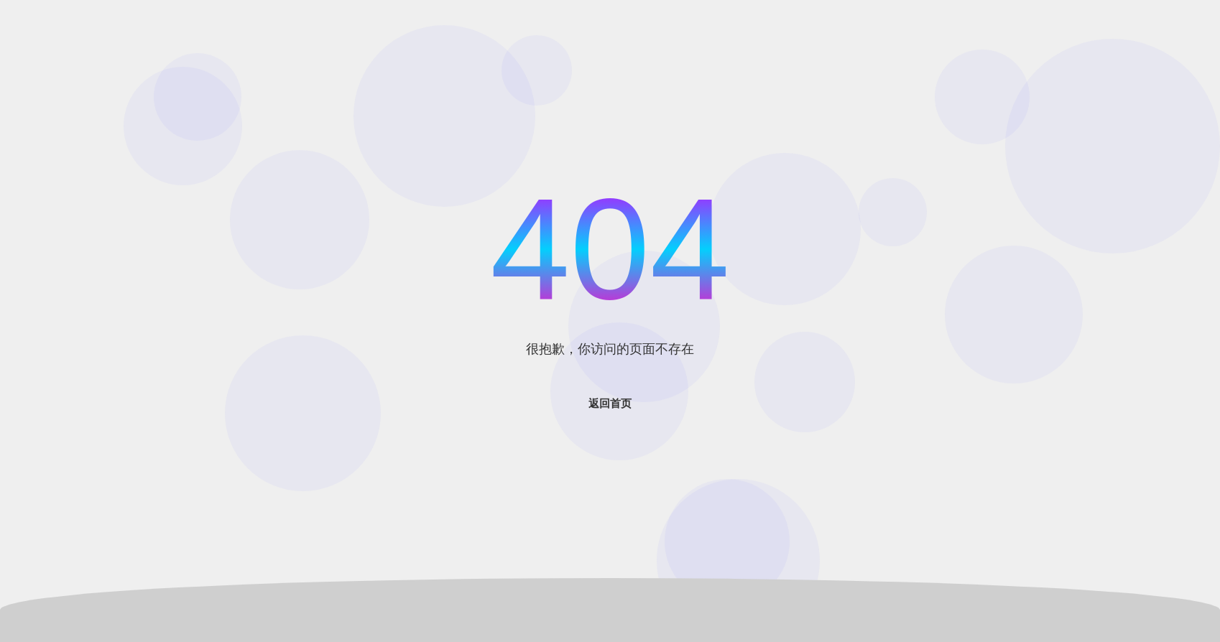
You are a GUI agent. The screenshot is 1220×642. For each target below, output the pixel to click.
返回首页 (610, 403)
